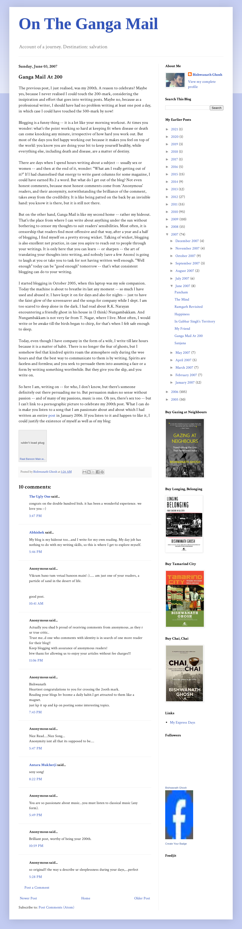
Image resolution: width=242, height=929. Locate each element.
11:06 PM (36, 660)
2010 (175, 211)
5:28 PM (35, 876)
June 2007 (183, 286)
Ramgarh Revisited (189, 306)
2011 (174, 204)
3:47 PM (35, 515)
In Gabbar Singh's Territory (195, 321)
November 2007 (188, 248)
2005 (175, 399)
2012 (175, 196)
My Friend (182, 328)
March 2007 (184, 367)
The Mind (182, 299)
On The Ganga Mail (88, 24)
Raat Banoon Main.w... (33, 459)
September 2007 (188, 263)
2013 (175, 189)
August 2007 (185, 270)
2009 (175, 219)
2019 (175, 144)
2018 (175, 151)
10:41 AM (36, 603)
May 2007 (183, 352)
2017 (175, 159)
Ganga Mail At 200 (189, 335)
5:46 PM (35, 551)
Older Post (142, 898)
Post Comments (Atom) (56, 907)
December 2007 (187, 241)
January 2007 (185, 382)
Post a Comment (36, 887)
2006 (175, 391)
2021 (175, 129)
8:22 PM (35, 779)
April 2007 (183, 360)
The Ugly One (39, 496)
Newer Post (28, 898)
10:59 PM (36, 845)
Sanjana (180, 343)
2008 (175, 226)
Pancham (181, 292)
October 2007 (186, 255)
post (51, 415)
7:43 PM (35, 712)
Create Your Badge (176, 843)
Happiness (182, 314)
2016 (175, 166)
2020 (175, 136)
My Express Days (182, 722)
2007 (175, 234)
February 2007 (186, 375)
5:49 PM (35, 815)
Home (85, 898)
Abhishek (36, 532)
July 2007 (182, 278)
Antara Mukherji (43, 765)
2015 (175, 174)
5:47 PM (35, 748)
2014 (175, 181)
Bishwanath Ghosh (207, 74)
